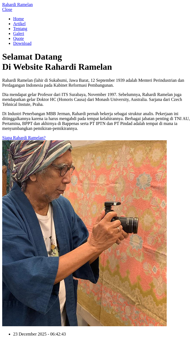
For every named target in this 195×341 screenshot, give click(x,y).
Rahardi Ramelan (17, 4)
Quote (18, 38)
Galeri (18, 33)
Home (18, 18)
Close (7, 9)
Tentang (20, 28)
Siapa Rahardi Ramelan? (24, 137)
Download (22, 43)
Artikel (19, 23)
